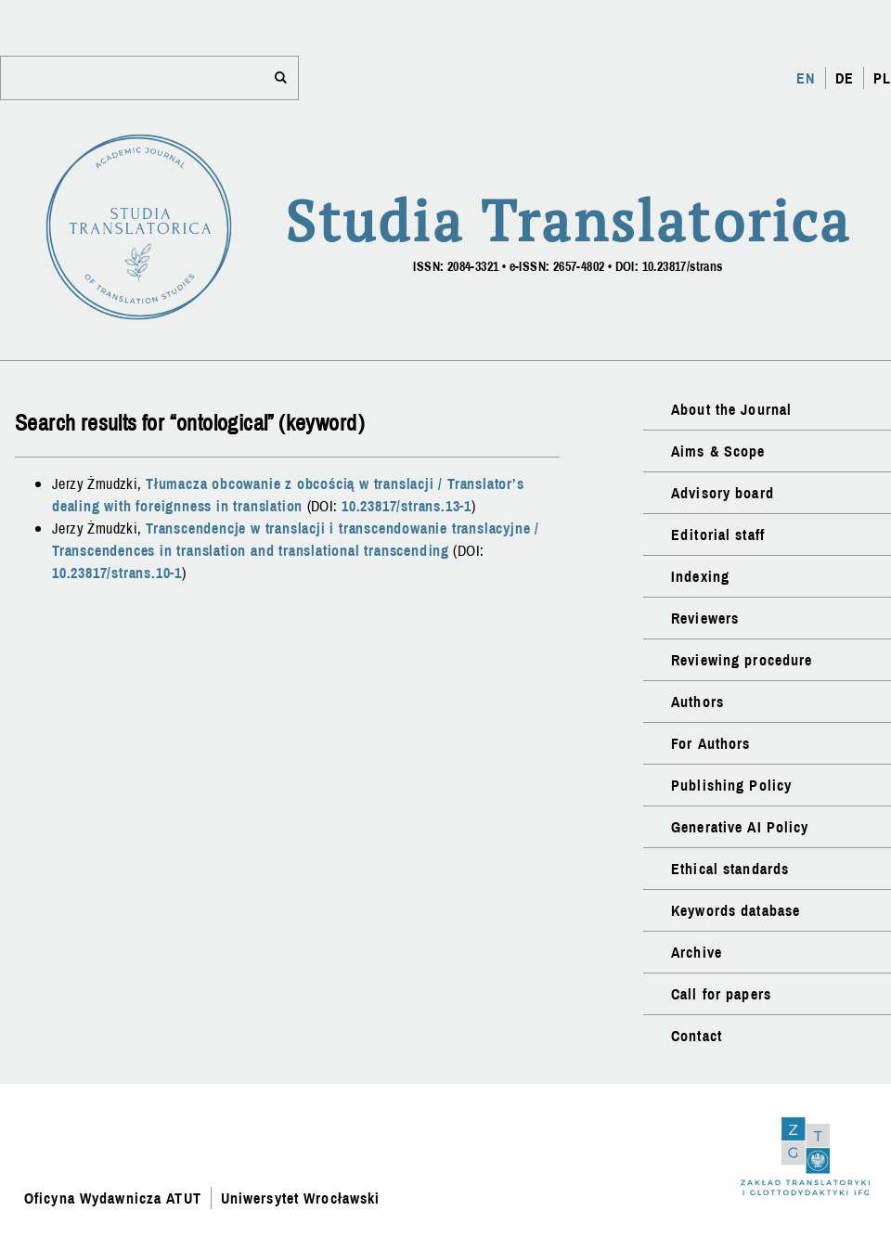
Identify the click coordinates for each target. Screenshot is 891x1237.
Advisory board (722, 493)
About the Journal (731, 409)
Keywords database (735, 910)
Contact (696, 1035)
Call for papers (721, 994)
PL (882, 78)
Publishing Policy (731, 785)
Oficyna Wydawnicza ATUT (112, 1198)
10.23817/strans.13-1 (406, 506)
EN (805, 78)
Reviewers (705, 618)
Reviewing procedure (741, 660)
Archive (696, 952)
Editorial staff (718, 534)
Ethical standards (730, 868)
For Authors (710, 743)
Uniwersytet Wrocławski (301, 1198)
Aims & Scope (718, 451)
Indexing (700, 576)
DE (844, 78)
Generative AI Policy (739, 827)
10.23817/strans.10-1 (117, 572)
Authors (697, 701)
